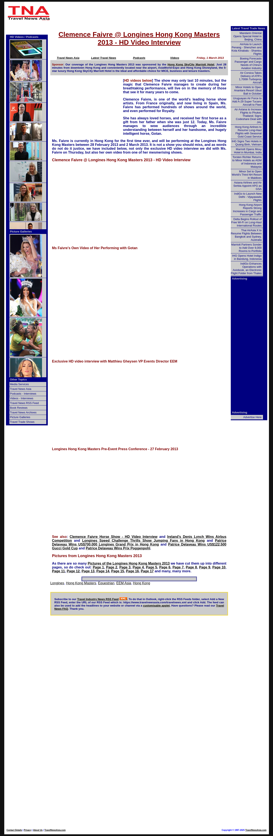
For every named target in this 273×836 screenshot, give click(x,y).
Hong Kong (141, 583)
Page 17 (147, 571)
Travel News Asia (68, 57)
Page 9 (204, 567)
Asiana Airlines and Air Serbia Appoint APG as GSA (247, 186)
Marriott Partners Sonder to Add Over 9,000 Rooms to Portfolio (246, 248)
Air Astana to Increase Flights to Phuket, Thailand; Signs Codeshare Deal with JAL (247, 116)
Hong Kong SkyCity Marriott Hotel (190, 64)
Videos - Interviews (21, 398)
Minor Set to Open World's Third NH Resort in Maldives (247, 174)
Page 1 (98, 567)
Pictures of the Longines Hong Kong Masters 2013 (129, 563)
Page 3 (125, 567)
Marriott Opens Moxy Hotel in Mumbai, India (247, 151)
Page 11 (58, 571)
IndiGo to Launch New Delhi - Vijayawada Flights (248, 197)
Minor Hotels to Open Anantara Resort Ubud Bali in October (247, 90)
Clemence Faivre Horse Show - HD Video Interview (114, 537)
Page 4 (138, 567)
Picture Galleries (21, 231)
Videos (174, 57)
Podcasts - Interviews (23, 393)
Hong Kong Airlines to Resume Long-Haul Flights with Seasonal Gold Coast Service (248, 131)
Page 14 (102, 571)
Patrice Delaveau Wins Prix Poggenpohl (118, 548)
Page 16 (132, 571)
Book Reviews (19, 407)
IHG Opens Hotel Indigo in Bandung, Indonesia (246, 257)
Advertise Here (252, 417)
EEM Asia (123, 583)
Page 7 (178, 567)
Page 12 (73, 571)
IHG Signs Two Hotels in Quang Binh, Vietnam (247, 143)
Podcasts (139, 57)
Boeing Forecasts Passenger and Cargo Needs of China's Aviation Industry (248, 63)
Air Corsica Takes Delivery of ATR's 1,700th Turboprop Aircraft (250, 77)
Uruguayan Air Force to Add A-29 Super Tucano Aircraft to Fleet (246, 101)
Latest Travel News (103, 57)
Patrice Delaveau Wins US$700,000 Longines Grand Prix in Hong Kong (139, 542)
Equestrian (106, 583)
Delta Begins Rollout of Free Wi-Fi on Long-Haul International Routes (246, 222)
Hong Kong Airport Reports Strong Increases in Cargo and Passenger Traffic (247, 209)
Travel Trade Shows (22, 421)
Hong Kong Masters (81, 583)
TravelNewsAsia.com (55, 830)
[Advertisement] (160, 13)
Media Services (19, 384)
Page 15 (117, 571)
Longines (57, 583)
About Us (37, 830)
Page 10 (218, 567)
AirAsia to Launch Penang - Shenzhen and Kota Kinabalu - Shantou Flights (247, 49)
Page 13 (87, 571)
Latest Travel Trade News (248, 28)
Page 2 (111, 567)
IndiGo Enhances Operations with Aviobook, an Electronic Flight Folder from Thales (246, 268)
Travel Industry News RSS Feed (98, 599)
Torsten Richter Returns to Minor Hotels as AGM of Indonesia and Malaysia (246, 161)
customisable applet (156, 605)
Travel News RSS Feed (24, 403)
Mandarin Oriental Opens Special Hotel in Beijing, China (247, 36)
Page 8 (191, 567)
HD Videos (17, 36)
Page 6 (164, 567)
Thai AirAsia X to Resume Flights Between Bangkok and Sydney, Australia (246, 235)
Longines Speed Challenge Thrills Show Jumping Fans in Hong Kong (143, 540)
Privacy (28, 830)
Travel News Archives (23, 412)
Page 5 (151, 567)
